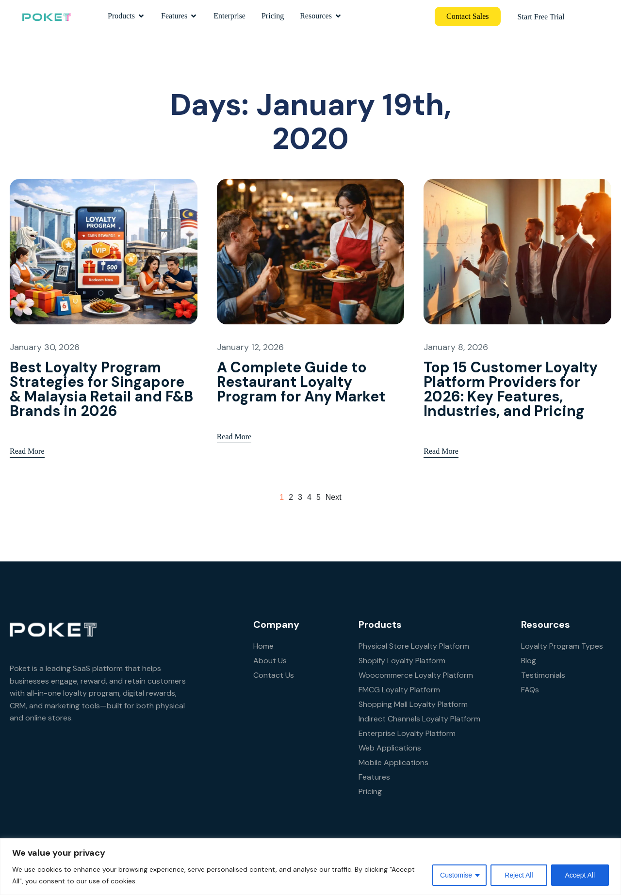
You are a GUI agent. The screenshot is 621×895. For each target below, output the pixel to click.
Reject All (519, 875)
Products (126, 16)
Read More (27, 441)
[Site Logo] (46, 16)
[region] (310, 866)
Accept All (580, 875)
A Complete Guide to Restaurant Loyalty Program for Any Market (301, 382)
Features (179, 16)
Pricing (272, 16)
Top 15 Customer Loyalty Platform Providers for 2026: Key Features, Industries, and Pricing (511, 389)
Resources (321, 16)
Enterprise (229, 16)
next (334, 497)
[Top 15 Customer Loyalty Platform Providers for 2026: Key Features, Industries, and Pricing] (517, 251)
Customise (456, 875)
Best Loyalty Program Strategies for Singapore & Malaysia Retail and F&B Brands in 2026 (101, 389)
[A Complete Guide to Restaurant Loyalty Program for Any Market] (311, 251)
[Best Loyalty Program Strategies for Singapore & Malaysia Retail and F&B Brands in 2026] (103, 251)
